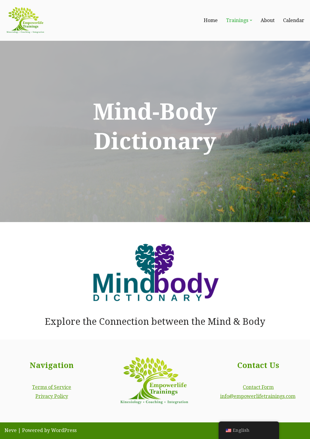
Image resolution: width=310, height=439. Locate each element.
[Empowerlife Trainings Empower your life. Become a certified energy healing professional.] (26, 20)
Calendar (293, 20)
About (268, 20)
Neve (11, 431)
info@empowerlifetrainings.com (257, 396)
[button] (251, 20)
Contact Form (258, 387)
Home (211, 20)
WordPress (64, 431)
